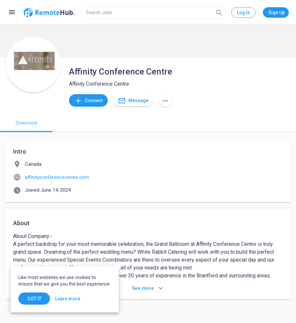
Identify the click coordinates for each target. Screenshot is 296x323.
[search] (153, 12)
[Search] (219, 12)
